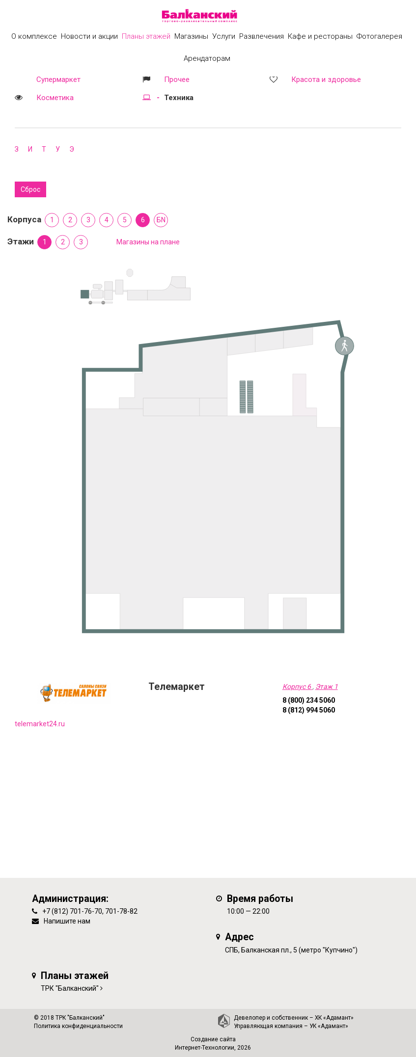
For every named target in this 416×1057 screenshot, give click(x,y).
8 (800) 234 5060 (308, 700)
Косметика (55, 97)
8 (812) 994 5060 (308, 710)
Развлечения (261, 36)
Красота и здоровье (326, 79)
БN (161, 220)
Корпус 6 (297, 686)
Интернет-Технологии (204, 1047)
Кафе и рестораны (320, 36)
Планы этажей (146, 36)
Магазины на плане (148, 242)
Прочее (177, 79)
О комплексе (34, 36)
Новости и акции (89, 36)
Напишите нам (67, 921)
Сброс (30, 189)
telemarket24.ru (40, 724)
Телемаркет (176, 686)
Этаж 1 (326, 686)
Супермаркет (58, 79)
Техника (179, 97)
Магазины (191, 36)
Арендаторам (207, 58)
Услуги (223, 36)
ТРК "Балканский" (70, 988)
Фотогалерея (379, 36)
